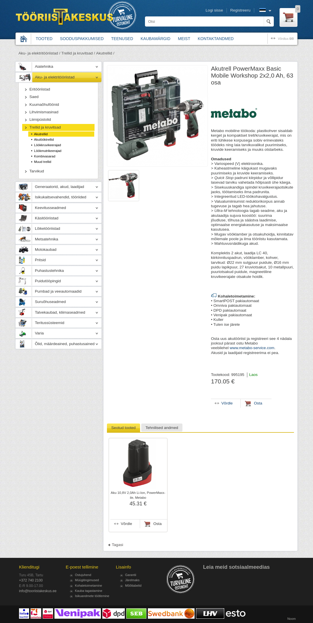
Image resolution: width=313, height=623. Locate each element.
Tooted (44, 38)
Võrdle (126, 524)
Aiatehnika (44, 66)
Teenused (122, 38)
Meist (184, 38)
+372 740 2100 (31, 580)
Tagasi (117, 545)
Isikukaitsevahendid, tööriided (60, 197)
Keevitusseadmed (50, 208)
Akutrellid (41, 134)
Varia (39, 333)
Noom (291, 618)
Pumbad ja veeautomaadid (58, 291)
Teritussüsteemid (49, 323)
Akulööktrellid (44, 139)
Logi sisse (214, 10)
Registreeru (240, 10)
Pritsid (40, 260)
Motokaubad (45, 249)
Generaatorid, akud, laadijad (59, 187)
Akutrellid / (105, 53)
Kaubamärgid (155, 38)
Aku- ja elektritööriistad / (39, 53)
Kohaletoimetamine (88, 585)
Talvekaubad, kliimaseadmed (60, 312)
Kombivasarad (44, 156)
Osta (157, 524)
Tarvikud (36, 171)
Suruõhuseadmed (50, 302)
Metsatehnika (46, 239)
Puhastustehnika (49, 270)
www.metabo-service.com (252, 348)
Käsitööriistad (47, 218)
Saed (34, 97)
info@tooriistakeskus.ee (37, 591)
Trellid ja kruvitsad (45, 127)
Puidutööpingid (48, 281)
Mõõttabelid (133, 585)
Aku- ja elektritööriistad (55, 77)
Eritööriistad (39, 89)
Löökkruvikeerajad (47, 145)
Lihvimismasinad (43, 112)
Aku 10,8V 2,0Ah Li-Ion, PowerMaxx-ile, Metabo (138, 495)
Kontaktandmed (216, 38)
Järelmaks (132, 580)
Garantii (130, 575)
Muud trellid (42, 161)
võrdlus (286, 38)
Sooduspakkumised (81, 38)
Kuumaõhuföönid (44, 104)
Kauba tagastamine (88, 590)
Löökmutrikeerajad (47, 151)
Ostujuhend (83, 575)
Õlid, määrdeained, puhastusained (65, 344)
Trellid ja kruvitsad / (78, 53)
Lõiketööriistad (47, 228)
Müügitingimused (87, 580)
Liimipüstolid (40, 119)
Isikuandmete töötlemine (92, 596)
